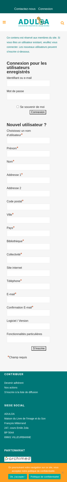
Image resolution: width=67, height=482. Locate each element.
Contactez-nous (25, 9)
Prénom (12, 148)
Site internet (14, 267)
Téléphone (14, 280)
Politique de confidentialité (45, 476)
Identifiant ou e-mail (19, 77)
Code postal (15, 201)
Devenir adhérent (13, 382)
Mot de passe (15, 91)
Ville (10, 214)
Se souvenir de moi (32, 106)
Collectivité (14, 254)
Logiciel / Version (17, 320)
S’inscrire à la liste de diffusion (21, 392)
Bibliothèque (15, 241)
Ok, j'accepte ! (17, 476)
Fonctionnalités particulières (24, 334)
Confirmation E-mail (20, 307)
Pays (11, 227)
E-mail (11, 294)
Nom (10, 161)
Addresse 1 (15, 174)
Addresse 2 (14, 188)
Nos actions (10, 387)
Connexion (45, 9)
